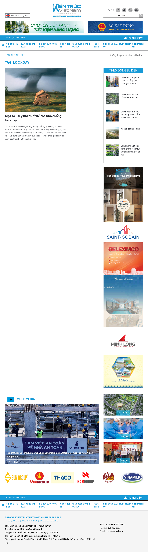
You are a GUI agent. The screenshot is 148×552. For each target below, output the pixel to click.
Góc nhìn (96, 45)
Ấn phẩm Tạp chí (138, 45)
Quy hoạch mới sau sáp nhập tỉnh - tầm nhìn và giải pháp (130, 115)
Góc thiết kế (65, 45)
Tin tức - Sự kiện (12, 45)
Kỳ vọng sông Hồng (130, 129)
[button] (95, 434)
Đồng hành (123, 413)
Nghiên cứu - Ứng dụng (48, 45)
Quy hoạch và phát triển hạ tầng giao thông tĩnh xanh (130, 81)
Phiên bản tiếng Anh (17, 15)
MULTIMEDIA (26, 399)
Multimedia (125, 44)
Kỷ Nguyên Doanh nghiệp (81, 45)
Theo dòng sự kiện (123, 70)
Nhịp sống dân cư (110, 45)
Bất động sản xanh (28, 45)
